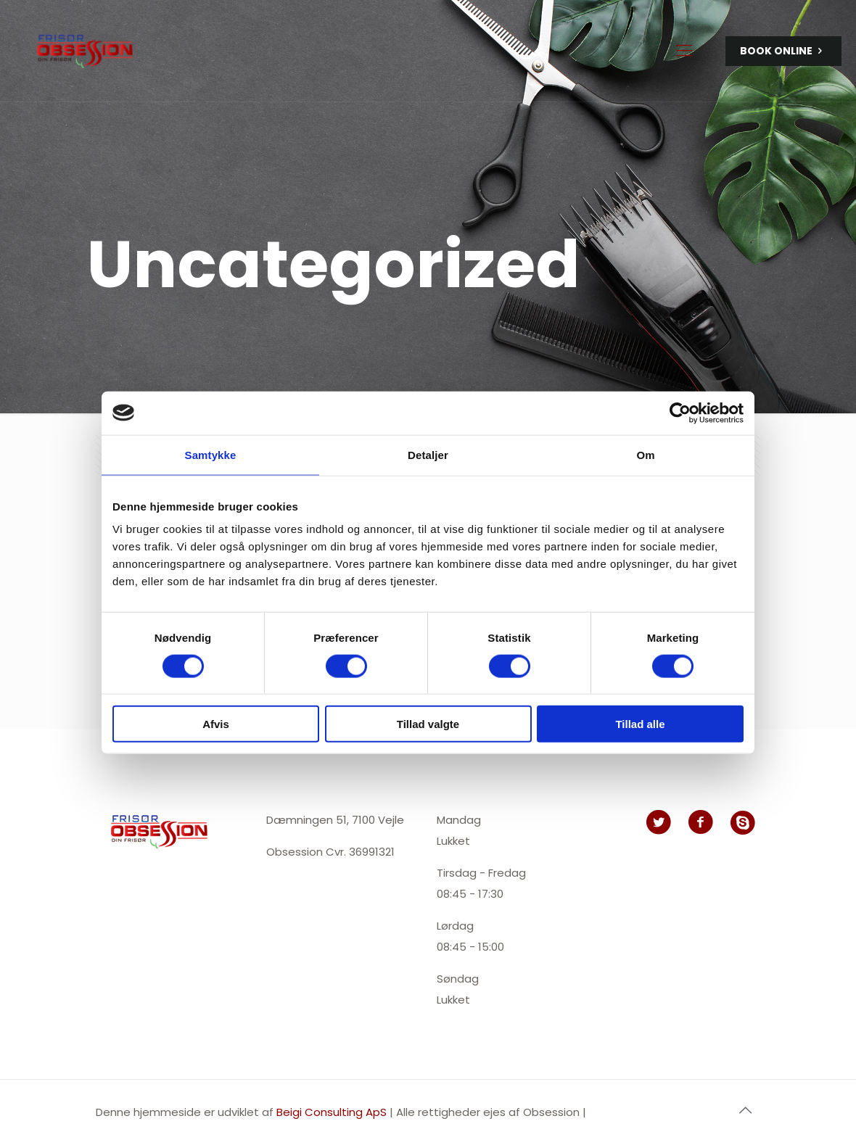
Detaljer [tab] (428, 454)
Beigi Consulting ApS (333, 1112)
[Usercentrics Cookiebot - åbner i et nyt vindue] (680, 412)
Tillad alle (639, 724)
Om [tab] (645, 454)
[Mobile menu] (684, 50)
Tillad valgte (428, 724)
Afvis (215, 724)
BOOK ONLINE (783, 51)
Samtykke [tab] (210, 454)
